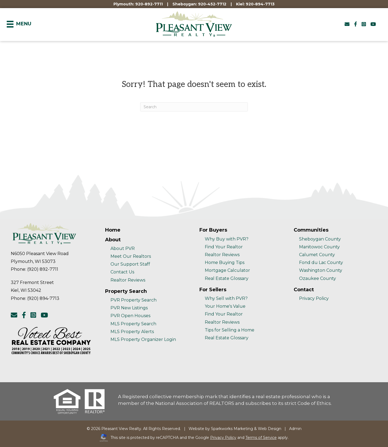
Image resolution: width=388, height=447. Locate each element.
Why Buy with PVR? (226, 239)
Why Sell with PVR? (226, 298)
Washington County (320, 270)
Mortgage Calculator (227, 270)
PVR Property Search (133, 300)
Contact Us (122, 272)
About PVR (122, 248)
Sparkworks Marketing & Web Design (246, 428)
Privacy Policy (314, 298)
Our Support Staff (130, 264)
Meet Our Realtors (130, 256)
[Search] (194, 106)
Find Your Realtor (224, 246)
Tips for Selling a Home (229, 330)
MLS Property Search (133, 323)
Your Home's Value (225, 306)
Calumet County (317, 254)
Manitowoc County (319, 246)
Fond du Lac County (321, 262)
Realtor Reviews (127, 280)
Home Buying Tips (224, 262)
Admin (295, 428)
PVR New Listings (129, 307)
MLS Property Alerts (132, 331)
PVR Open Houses (130, 315)
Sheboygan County (320, 239)
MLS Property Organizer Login (143, 339)
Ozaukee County (317, 278)
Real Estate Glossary (226, 278)
